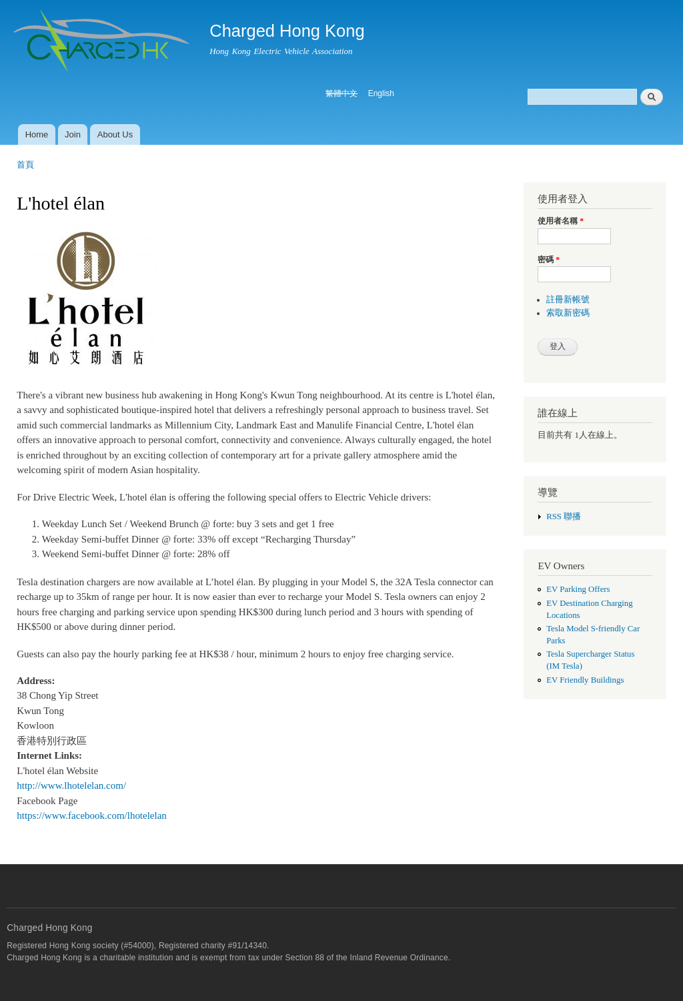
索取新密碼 (568, 313)
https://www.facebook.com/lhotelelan (92, 815)
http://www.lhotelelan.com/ (71, 785)
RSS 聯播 (563, 516)
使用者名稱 (561, 221)
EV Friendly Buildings (585, 680)
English (381, 93)
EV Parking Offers (578, 589)
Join (73, 134)
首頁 (25, 164)
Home (37, 134)
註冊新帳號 (568, 299)
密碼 (549, 259)
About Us (115, 134)
